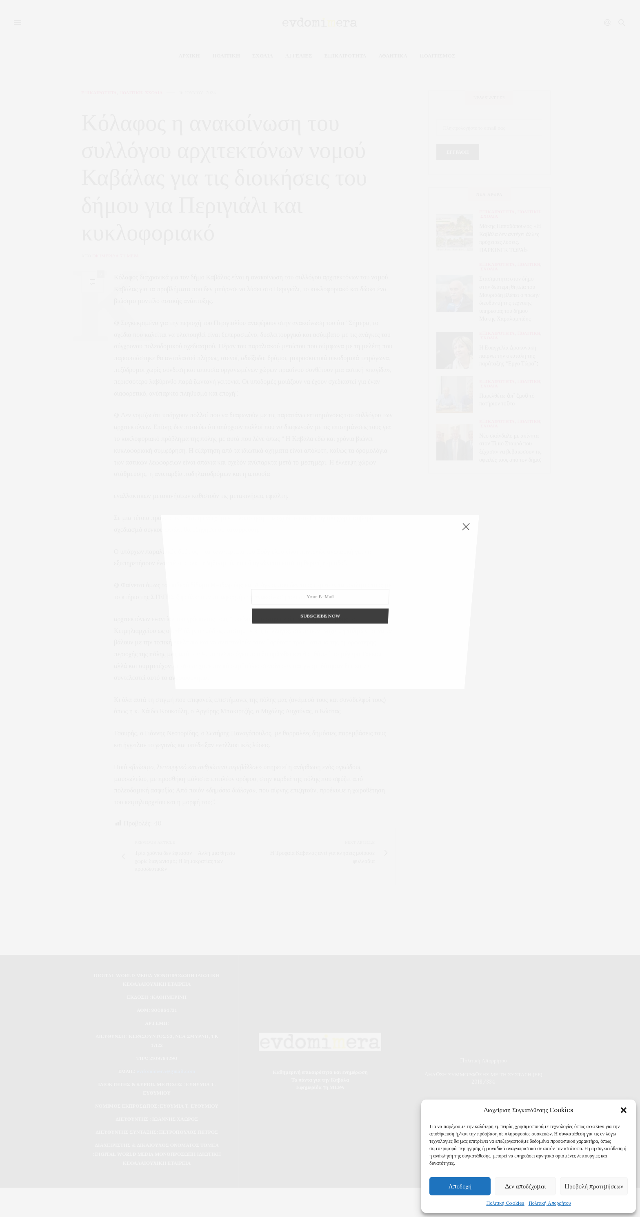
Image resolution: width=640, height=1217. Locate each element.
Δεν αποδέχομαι (525, 1186)
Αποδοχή (460, 1186)
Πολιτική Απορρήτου (550, 1203)
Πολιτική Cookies (505, 1203)
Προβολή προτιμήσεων (593, 1186)
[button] (624, 1110)
